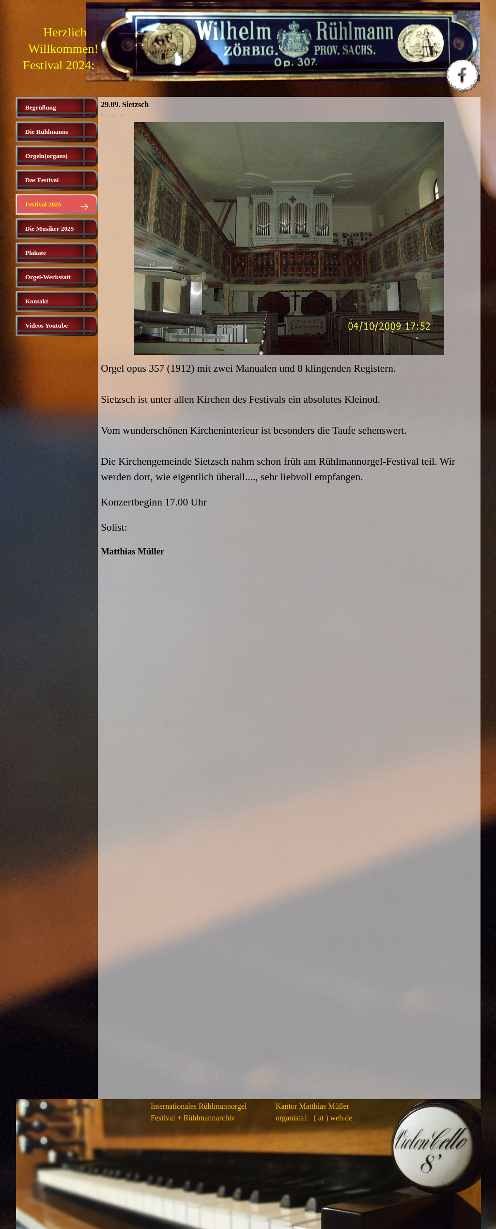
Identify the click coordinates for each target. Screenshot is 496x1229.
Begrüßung (40, 107)
